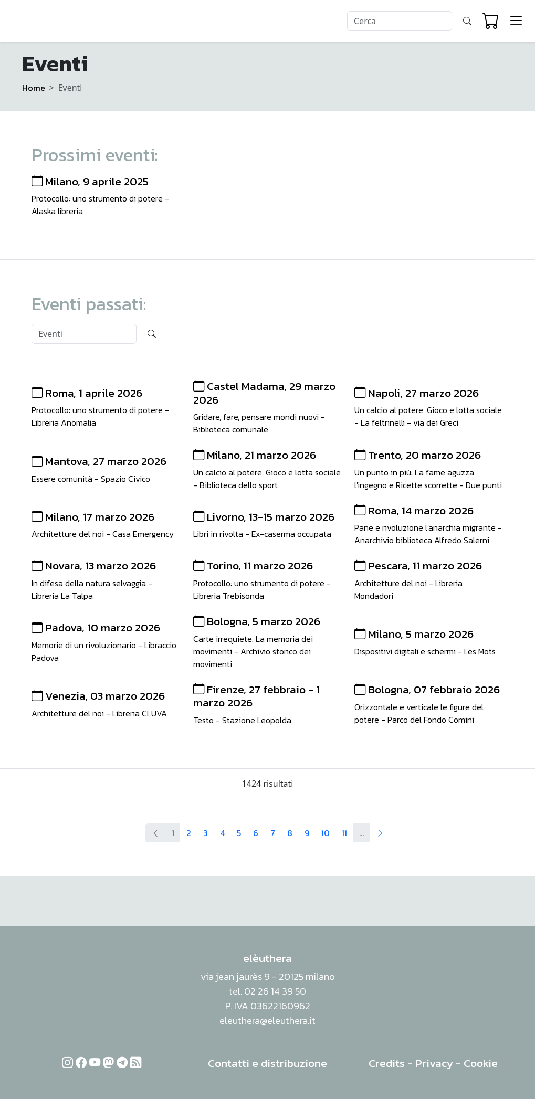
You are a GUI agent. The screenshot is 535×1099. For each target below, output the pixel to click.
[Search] (399, 21)
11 (344, 833)
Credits (387, 1063)
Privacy (434, 1063)
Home (33, 87)
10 (325, 833)
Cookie (481, 1063)
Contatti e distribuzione (267, 1063)
